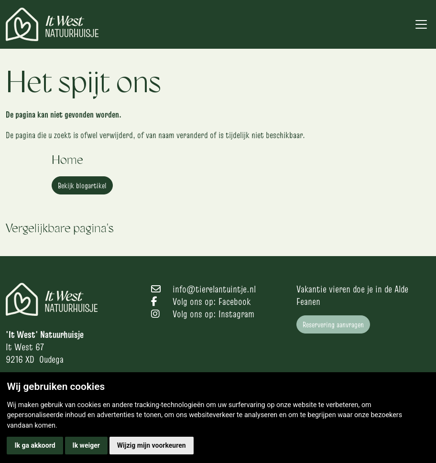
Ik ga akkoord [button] (34, 445)
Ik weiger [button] (86, 445)
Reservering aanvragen (333, 324)
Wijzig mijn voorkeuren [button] (151, 445)
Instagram (236, 314)
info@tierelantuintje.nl (214, 289)
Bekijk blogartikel (82, 185)
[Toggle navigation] (421, 24)
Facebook (234, 301)
